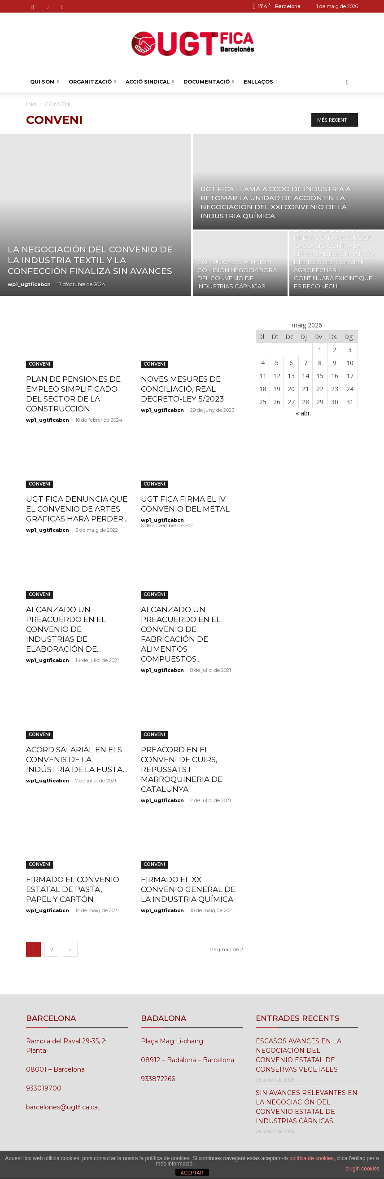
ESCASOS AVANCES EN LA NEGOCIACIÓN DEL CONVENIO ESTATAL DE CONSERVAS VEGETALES (298, 1055)
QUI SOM (44, 82)
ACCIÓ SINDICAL (150, 82)
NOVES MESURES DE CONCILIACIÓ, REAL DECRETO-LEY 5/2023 (182, 389)
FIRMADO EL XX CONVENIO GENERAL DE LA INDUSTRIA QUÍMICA (188, 889)
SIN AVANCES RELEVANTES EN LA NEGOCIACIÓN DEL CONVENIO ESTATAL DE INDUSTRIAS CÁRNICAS (307, 1107)
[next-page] (70, 949)
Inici (31, 104)
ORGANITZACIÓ (92, 82)
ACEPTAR (191, 1172)
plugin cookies (362, 1169)
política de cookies (311, 1158)
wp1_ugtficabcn (29, 284)
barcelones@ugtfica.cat (63, 1107)
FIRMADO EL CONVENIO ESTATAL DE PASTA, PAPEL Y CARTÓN (72, 889)
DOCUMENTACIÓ (208, 82)
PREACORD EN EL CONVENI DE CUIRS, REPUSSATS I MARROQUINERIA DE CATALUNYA (182, 769)
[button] (347, 82)
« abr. (303, 413)
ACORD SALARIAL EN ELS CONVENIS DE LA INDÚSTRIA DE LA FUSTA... (76, 759)
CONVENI (39, 364)
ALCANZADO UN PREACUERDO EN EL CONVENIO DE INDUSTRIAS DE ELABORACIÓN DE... (66, 629)
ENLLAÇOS (260, 82)
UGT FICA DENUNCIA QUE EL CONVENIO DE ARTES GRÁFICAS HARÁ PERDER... (76, 509)
